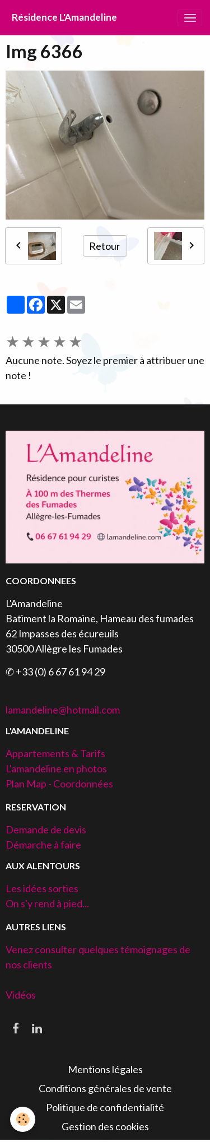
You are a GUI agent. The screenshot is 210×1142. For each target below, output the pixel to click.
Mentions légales (105, 1069)
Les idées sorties (42, 888)
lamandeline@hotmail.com (63, 709)
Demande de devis (46, 829)
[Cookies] (22, 1119)
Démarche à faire (43, 844)
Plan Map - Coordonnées (59, 783)
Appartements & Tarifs (55, 753)
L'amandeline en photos (56, 768)
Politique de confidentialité (105, 1107)
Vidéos (21, 995)
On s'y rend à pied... (47, 903)
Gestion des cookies (105, 1126)
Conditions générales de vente (105, 1088)
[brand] (64, 17)
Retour (104, 246)
